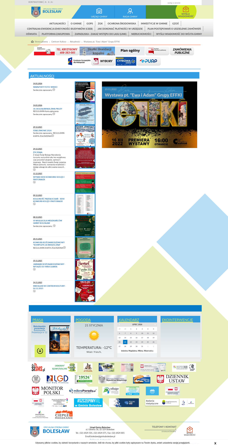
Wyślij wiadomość (190, 434)
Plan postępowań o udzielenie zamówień (174, 28)
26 (153, 342)
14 (125, 338)
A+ (52, 2)
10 (142, 333)
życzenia (37, 152)
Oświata (31, 34)
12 (153, 333)
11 (148, 333)
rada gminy (130, 16)
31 (142, 346)
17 (142, 338)
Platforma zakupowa (56, 34)
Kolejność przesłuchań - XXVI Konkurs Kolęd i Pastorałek (48, 200)
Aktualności (57, 23)
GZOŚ (175, 23)
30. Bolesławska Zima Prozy (47, 109)
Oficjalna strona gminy (53, 9)
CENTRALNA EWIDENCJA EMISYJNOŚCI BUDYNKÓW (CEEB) (60, 28)
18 (148, 338)
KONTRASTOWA (35, 2)
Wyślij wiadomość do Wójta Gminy (179, 34)
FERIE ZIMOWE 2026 (42, 130)
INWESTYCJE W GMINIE (154, 23)
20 (119, 342)
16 (136, 338)
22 (131, 342)
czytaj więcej (54, 89)
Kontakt (178, 1)
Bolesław (52, 11)
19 (153, 338)
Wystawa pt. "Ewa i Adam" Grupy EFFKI (102, 42)
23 (136, 342)
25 (148, 342)
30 (136, 346)
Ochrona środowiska (122, 23)
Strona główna (35, 12)
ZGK (100, 23)
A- (46, 2)
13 (119, 338)
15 (131, 338)
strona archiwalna (169, 431)
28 (125, 346)
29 (131, 346)
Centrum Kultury (58, 42)
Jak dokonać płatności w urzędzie (120, 28)
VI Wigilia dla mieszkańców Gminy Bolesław (47, 221)
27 (119, 346)
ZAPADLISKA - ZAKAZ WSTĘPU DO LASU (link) (100, 34)
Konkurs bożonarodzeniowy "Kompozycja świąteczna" (49, 243)
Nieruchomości (141, 34)
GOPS (90, 23)
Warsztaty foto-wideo (45, 87)
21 (125, 342)
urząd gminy (99, 16)
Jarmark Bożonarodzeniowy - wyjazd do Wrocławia (49, 265)
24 (142, 342)
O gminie (76, 23)
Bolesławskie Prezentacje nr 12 (39, 329)
